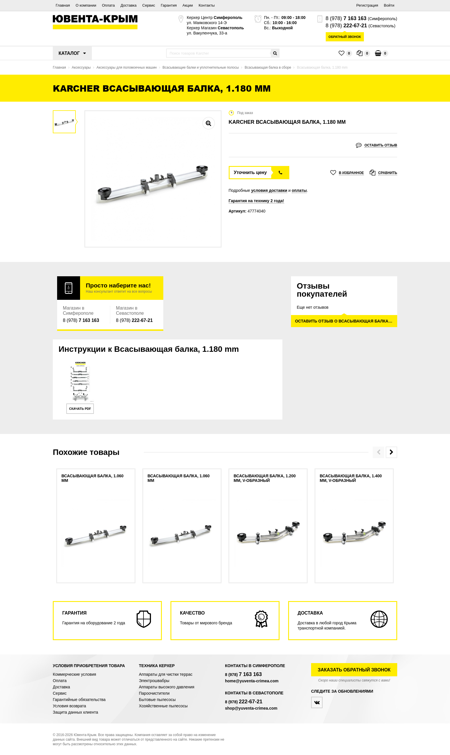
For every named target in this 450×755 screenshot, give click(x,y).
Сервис (148, 5)
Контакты (207, 5)
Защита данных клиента (75, 712)
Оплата (108, 5)
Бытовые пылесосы (157, 699)
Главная (63, 5)
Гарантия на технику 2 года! (256, 200)
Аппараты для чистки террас (165, 674)
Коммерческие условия (74, 674)
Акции (188, 5)
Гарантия (168, 5)
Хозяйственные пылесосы (163, 706)
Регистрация (367, 5)
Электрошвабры (154, 680)
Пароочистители (154, 693)
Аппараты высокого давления (166, 687)
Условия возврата (69, 706)
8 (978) (346, 18)
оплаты (299, 190)
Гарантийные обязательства (79, 699)
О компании (85, 5)
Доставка (129, 5)
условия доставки (269, 190)
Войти (389, 5)
